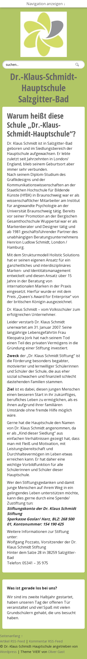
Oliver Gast (56, 651)
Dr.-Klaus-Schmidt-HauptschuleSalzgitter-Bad (43, 87)
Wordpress (8, 651)
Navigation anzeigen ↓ (45, 3)
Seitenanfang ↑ (11, 636)
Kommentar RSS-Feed (46, 641)
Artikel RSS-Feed (12, 641)
